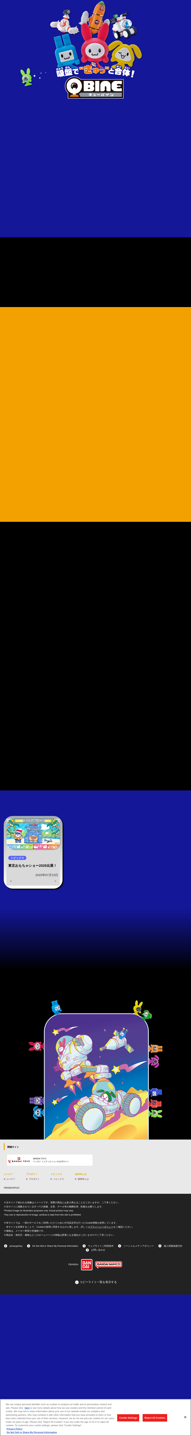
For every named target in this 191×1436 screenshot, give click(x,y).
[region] (95, 1417)
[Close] (185, 1417)
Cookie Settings (128, 1417)
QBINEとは (83, 1320)
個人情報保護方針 (173, 1387)
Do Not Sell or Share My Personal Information (55, 1387)
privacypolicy (15, 1387)
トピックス (58, 1320)
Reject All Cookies (155, 1417)
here (27, 1408)
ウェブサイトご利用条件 (101, 1387)
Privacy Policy (14, 1429)
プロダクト (34, 1320)
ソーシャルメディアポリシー (138, 1387)
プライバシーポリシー (101, 1368)
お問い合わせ (98, 1391)
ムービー (11, 1320)
